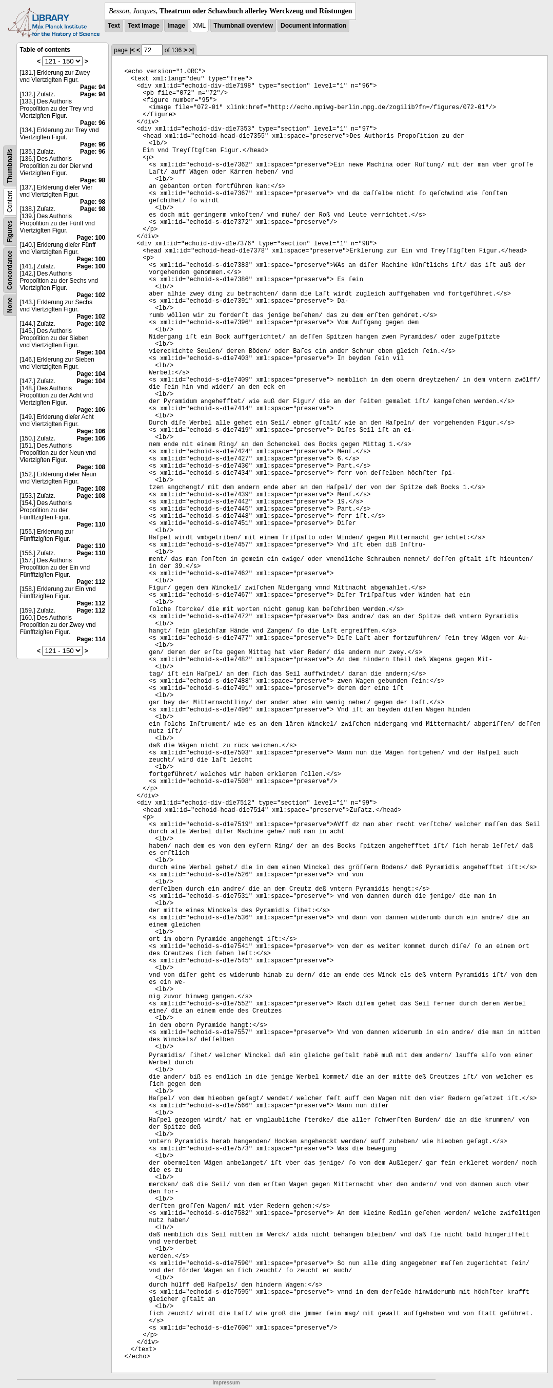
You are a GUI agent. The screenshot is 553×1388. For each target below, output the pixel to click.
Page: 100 (90, 237)
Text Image (144, 25)
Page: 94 (92, 87)
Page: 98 (92, 180)
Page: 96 (92, 123)
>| (191, 50)
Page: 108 (90, 467)
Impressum (226, 1382)
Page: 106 (90, 409)
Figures (9, 231)
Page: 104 (90, 352)
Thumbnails (9, 166)
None (9, 305)
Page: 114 (90, 639)
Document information (313, 25)
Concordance (9, 270)
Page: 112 (90, 581)
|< (131, 50)
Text (114, 25)
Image (176, 25)
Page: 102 (90, 295)
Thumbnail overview (242, 25)
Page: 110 (90, 524)
